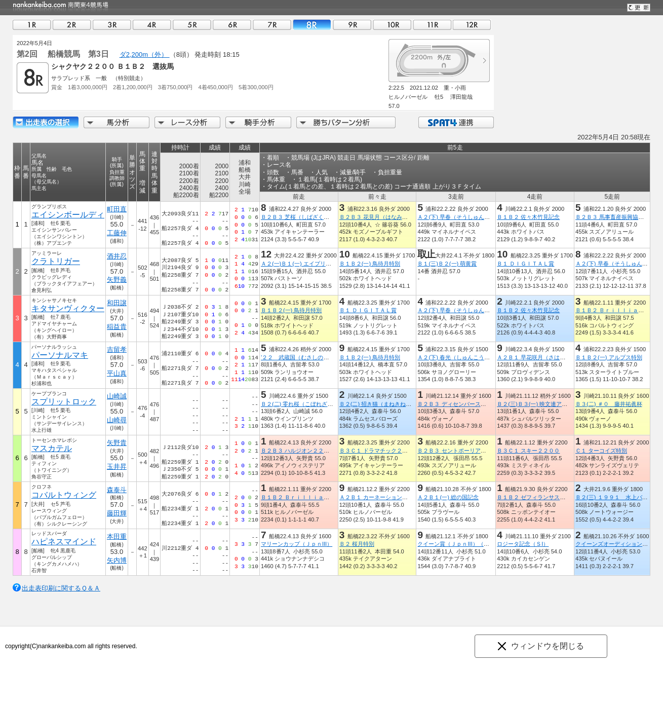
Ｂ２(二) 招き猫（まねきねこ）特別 (383, 404)
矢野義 (117, 279)
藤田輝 (117, 513)
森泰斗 (117, 490)
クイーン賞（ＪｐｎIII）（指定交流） (464, 544)
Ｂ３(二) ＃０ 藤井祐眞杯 (608, 404)
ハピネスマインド (63, 541)
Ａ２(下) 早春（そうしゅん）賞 (456, 217)
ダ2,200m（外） (145, 54)
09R (352, 24)
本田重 (117, 536)
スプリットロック (63, 401)
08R (312, 24)
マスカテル (51, 448)
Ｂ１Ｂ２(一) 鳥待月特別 (370, 264)
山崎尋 (117, 420)
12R (472, 24)
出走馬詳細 (46, 122)
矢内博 (117, 560)
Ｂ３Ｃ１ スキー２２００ (528, 451)
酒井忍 (117, 256)
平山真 (117, 373)
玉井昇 (117, 466)
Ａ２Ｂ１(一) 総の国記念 (448, 497)
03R (112, 24)
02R (72, 24)
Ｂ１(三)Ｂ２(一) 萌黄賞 (447, 264)
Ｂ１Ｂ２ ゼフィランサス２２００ (539, 497)
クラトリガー (55, 261)
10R (392, 24)
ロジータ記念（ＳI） (523, 544)
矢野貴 (117, 442)
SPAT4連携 (455, 122)
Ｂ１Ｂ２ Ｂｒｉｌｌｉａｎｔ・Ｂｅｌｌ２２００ (323, 497)
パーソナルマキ (59, 355)
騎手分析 (258, 122)
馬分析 (116, 122)
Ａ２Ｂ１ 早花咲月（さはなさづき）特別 (548, 357)
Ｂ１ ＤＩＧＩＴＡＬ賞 (525, 264)
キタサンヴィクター (67, 308)
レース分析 (187, 122)
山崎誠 (117, 396)
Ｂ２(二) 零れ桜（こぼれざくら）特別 (308, 404)
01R (32, 24)
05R (192, 24)
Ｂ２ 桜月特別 (356, 544)
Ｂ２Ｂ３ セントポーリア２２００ (459, 451)
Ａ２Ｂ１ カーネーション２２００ (381, 497)
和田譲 (117, 303)
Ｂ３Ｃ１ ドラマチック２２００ (379, 451)
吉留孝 (117, 349)
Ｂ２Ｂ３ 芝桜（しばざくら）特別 (303, 217)
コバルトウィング (63, 495)
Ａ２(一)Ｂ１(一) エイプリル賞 (299, 264)
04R (152, 24)
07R (272, 24)
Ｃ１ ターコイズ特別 (601, 451)
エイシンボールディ (67, 214)
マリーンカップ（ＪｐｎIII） (296, 544)
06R (232, 24)
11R (432, 24)
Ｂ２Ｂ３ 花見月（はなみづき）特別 (384, 217)
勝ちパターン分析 (346, 122)
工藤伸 (117, 233)
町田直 (117, 209)
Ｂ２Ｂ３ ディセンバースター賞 (457, 404)
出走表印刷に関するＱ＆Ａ (61, 588)
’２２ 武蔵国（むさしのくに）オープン (311, 357)
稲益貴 (117, 326)
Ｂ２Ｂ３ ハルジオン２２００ (298, 451)
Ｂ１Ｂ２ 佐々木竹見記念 (528, 217)
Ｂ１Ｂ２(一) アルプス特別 (608, 357)
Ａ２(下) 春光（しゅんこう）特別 (459, 357)
